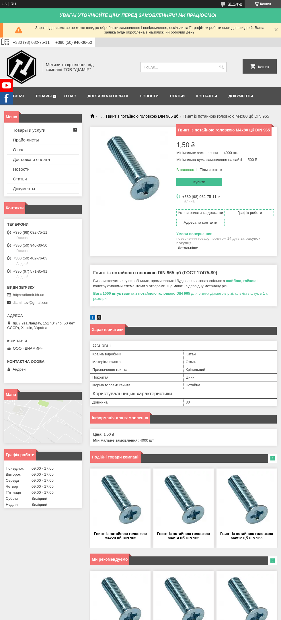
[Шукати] (221, 67)
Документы (241, 96)
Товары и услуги (29, 130)
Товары (43, 96)
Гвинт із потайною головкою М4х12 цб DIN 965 (246, 536)
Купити (199, 182)
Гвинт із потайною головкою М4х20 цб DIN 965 (120, 536)
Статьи (177, 96)
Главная (15, 96)
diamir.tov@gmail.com (31, 302)
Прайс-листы (26, 139)
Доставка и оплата (108, 96)
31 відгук (235, 4)
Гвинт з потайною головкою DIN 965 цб (142, 116)
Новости (149, 96)
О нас (70, 96)
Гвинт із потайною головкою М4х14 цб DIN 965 (183, 536)
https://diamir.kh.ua (28, 295)
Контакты (206, 96)
